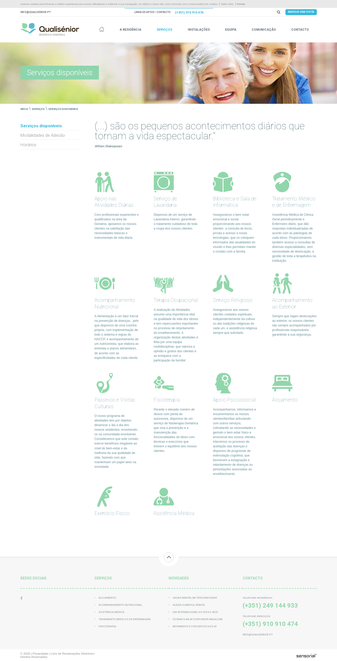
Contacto (300, 29)
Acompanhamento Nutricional (118, 604)
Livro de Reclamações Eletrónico (73, 653)
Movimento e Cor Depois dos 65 (193, 626)
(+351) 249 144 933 (270, 605)
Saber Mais (227, 4)
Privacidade (40, 653)
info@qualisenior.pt (35, 12)
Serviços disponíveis (63, 109)
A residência (130, 29)
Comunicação (264, 29)
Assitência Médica (109, 612)
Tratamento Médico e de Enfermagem (122, 619)
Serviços (164, 29)
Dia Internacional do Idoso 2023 (193, 612)
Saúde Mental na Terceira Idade (193, 597)
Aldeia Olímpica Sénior (187, 604)
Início (24, 109)
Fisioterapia (105, 626)
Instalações (199, 29)
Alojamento (105, 597)
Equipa (230, 29)
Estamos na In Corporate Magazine (196, 619)
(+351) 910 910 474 (189, 12)
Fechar (241, 4)
